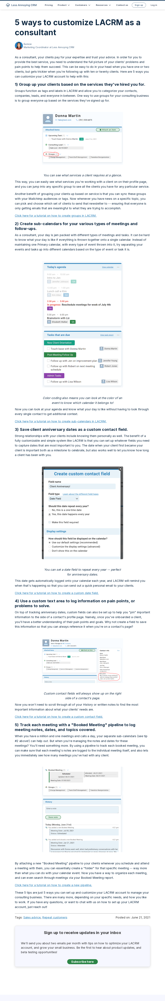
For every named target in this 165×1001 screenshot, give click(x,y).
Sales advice (32, 917)
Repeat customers (54, 917)
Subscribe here (82, 961)
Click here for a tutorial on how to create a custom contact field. (59, 716)
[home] (22, 5)
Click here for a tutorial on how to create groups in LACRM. (56, 215)
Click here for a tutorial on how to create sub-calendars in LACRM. (61, 421)
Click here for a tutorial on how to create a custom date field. (57, 593)
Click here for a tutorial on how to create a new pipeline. (53, 885)
